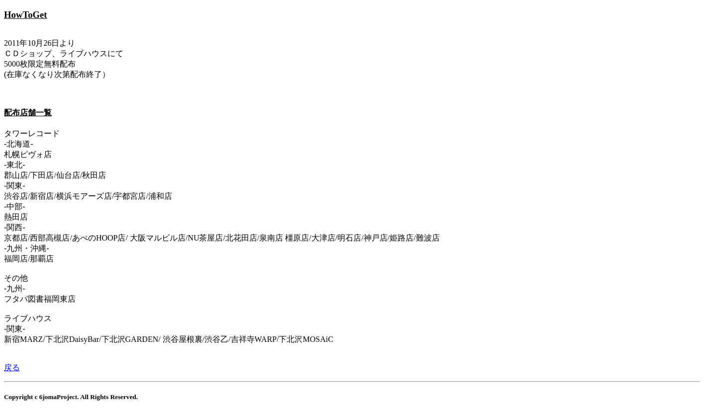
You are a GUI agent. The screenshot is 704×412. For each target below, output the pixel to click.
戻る (12, 367)
